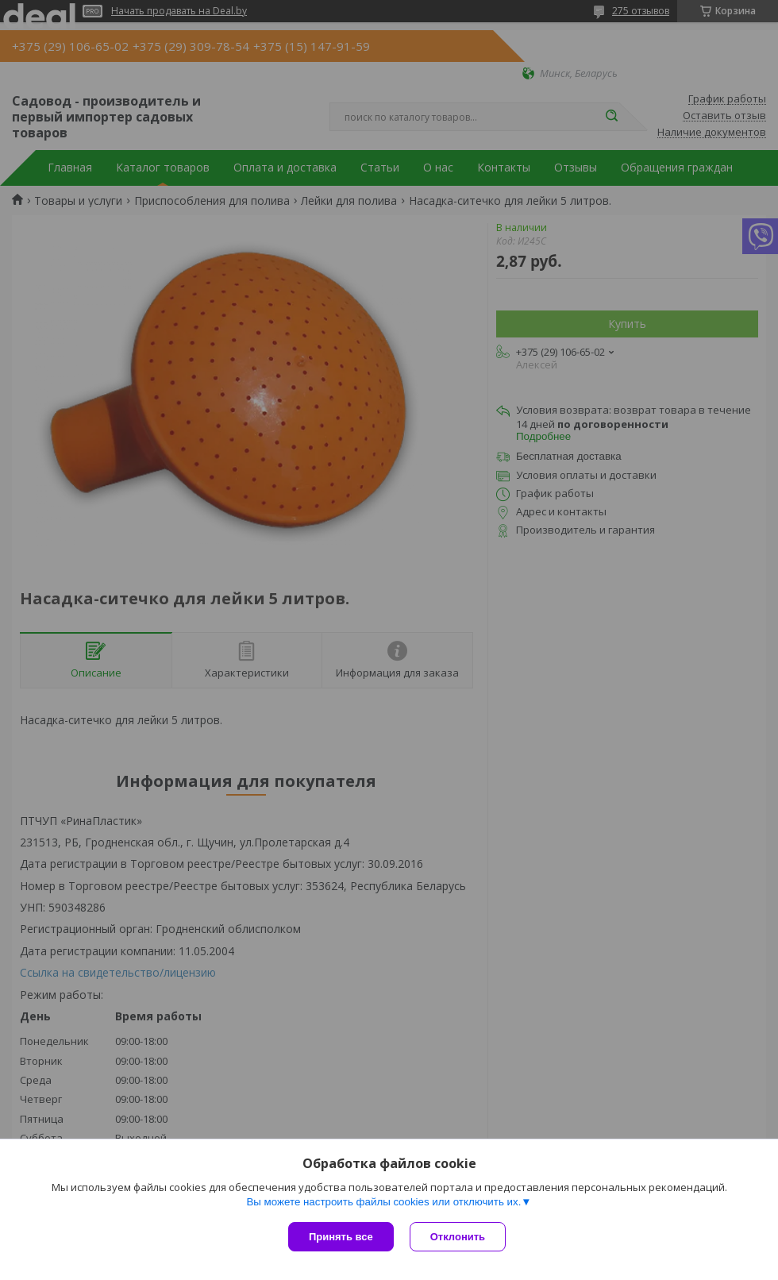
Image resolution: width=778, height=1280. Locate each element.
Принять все (341, 1237)
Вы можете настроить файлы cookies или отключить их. (383, 1202)
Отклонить (457, 1237)
